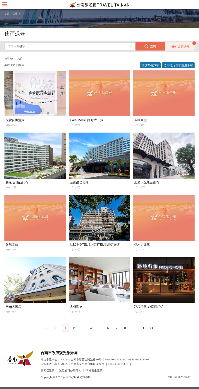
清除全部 (131, 46)
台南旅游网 (99, 5)
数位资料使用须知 (70, 370)
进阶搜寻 (183, 46)
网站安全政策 (94, 370)
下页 (55, 328)
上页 (143, 328)
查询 (153, 46)
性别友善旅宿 (150, 65)
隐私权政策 (47, 370)
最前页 (47, 328)
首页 (6, 13)
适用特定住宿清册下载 (178, 65)
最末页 (151, 328)
